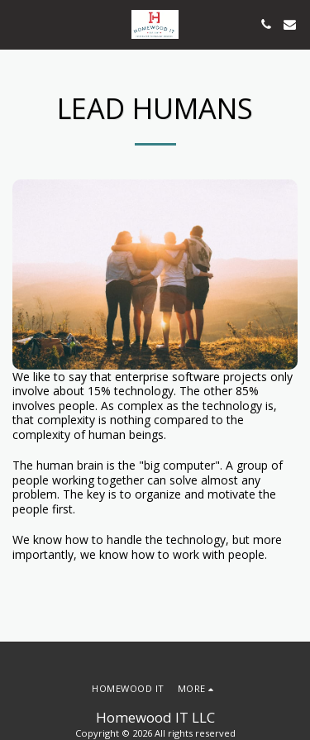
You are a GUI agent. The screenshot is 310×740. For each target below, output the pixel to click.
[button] (18, 24)
